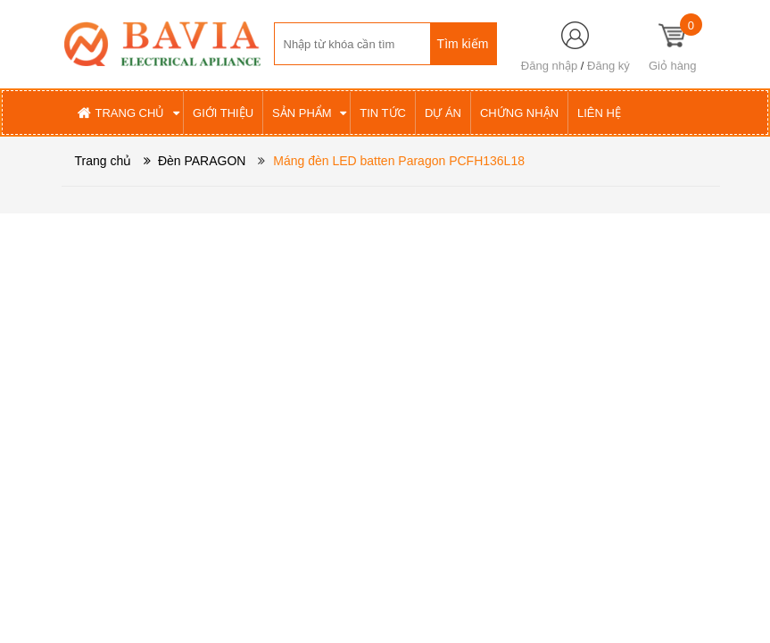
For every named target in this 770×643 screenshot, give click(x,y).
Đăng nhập (549, 65)
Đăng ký (608, 65)
